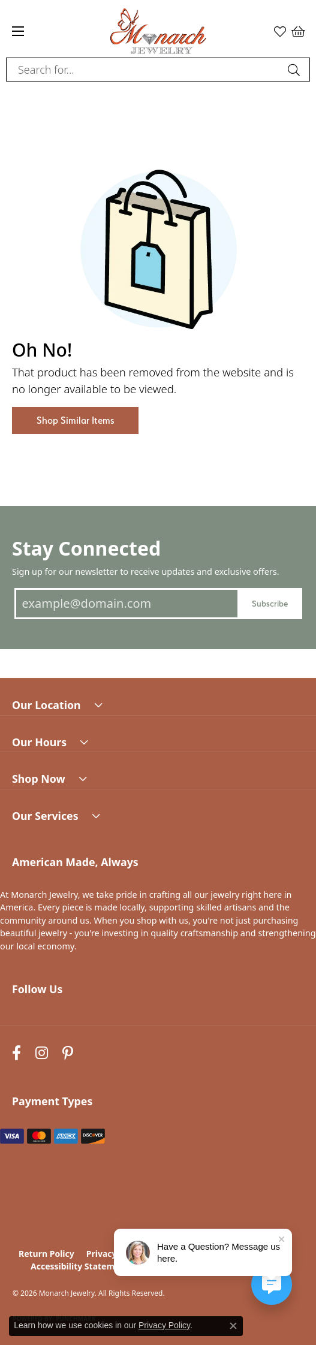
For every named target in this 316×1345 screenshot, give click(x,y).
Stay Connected (86, 548)
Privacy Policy (164, 1325)
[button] (280, 31)
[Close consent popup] (233, 1325)
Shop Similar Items (75, 420)
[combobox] (144, 69)
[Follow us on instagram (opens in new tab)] (41, 1052)
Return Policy (46, 1253)
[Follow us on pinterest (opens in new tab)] (67, 1052)
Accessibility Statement (80, 1266)
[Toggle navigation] (18, 31)
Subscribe (270, 603)
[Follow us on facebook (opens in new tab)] (16, 1052)
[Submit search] (295, 69)
